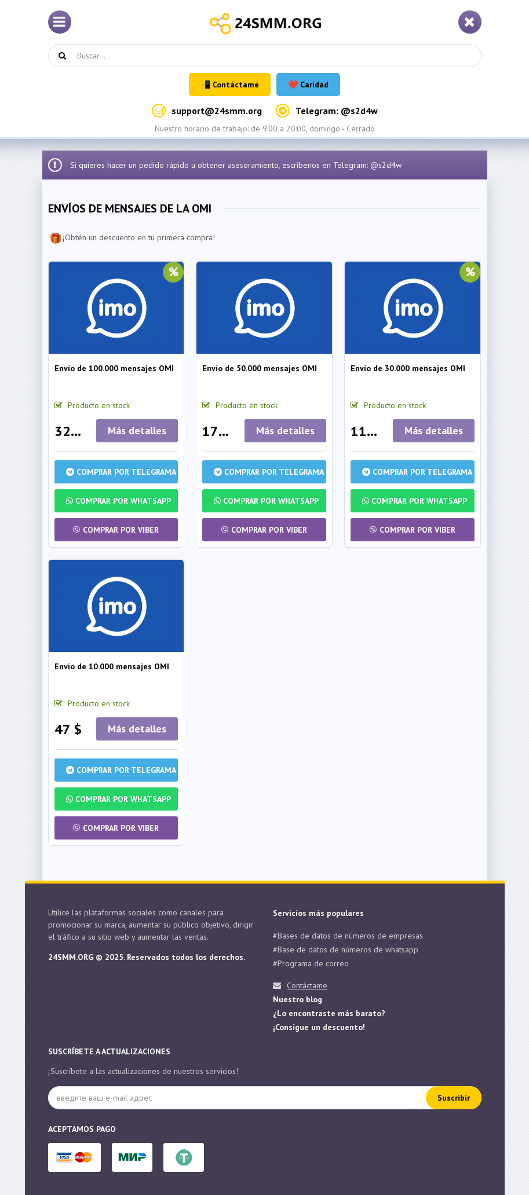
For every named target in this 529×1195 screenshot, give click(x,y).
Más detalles (137, 430)
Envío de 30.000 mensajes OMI (408, 368)
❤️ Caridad (308, 84)
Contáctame (307, 985)
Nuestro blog (297, 999)
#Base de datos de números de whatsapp (345, 949)
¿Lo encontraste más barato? (329, 1013)
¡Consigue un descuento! (319, 1027)
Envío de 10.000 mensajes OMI (111, 666)
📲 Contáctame (229, 84)
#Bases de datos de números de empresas (348, 935)
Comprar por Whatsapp (118, 501)
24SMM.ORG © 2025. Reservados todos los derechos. (146, 957)
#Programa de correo (311, 963)
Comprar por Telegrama (121, 472)
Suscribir (453, 1098)
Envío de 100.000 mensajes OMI (114, 368)
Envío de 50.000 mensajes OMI (259, 368)
